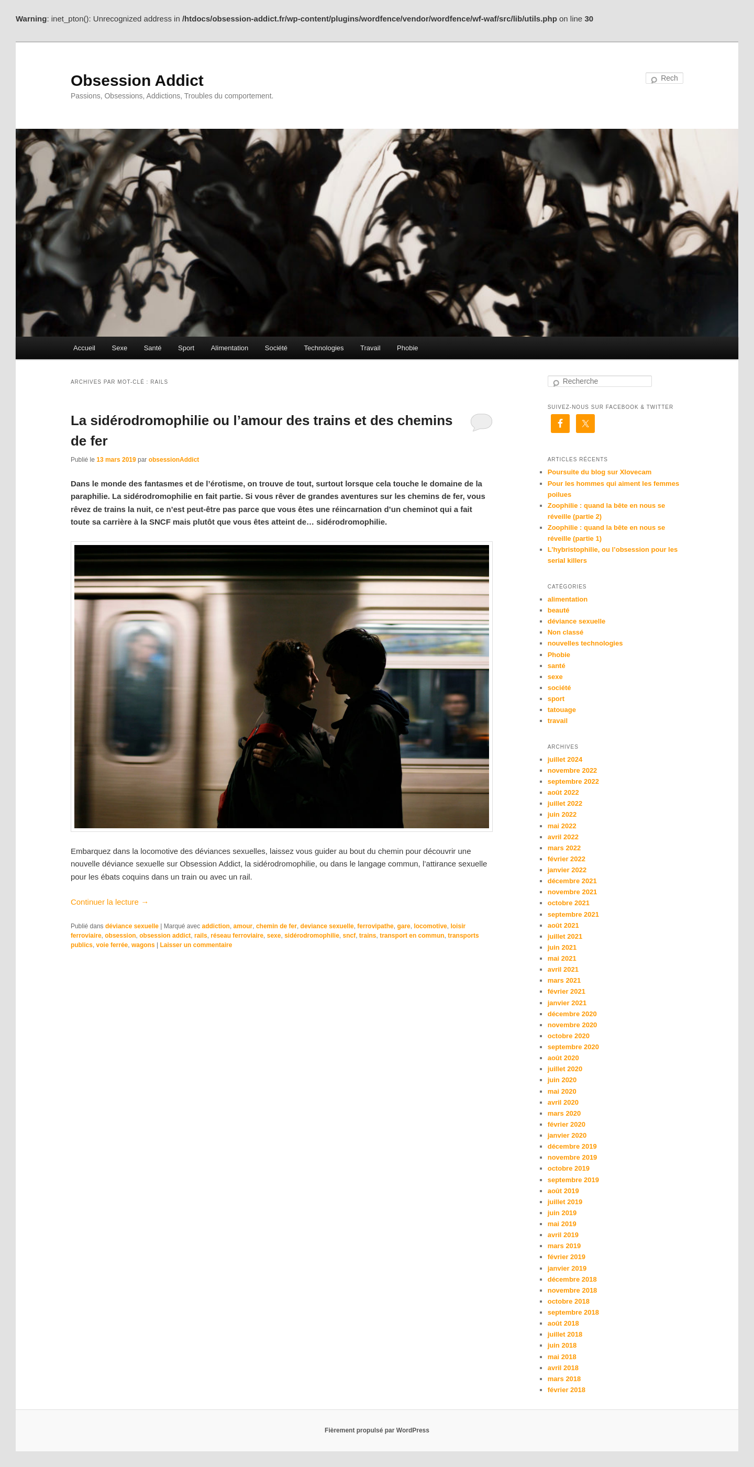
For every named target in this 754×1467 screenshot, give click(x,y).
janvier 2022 (567, 870)
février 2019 (566, 1257)
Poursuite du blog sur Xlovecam (600, 472)
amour (243, 926)
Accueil (84, 348)
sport (556, 699)
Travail (370, 348)
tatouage (562, 710)
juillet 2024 (565, 759)
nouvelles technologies (585, 643)
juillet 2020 (565, 1069)
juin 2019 (562, 1213)
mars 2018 (564, 1379)
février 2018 (566, 1390)
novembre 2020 (572, 1025)
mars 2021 (564, 980)
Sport (186, 348)
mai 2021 (562, 958)
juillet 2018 (565, 1334)
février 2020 (566, 1124)
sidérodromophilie (311, 935)
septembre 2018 (573, 1312)
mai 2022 (562, 826)
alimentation (568, 599)
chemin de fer (276, 926)
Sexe (119, 348)
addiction (216, 926)
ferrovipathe (375, 926)
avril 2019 (563, 1235)
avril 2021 (563, 969)
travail (558, 721)
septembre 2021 (573, 914)
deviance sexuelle (327, 926)
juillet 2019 (565, 1202)
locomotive (430, 926)
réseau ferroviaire (236, 935)
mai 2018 (562, 1357)
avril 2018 (563, 1368)
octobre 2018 (569, 1301)
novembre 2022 (572, 770)
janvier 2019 (567, 1268)
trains (367, 935)
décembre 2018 (572, 1279)
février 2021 (566, 991)
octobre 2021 (569, 903)
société (559, 688)
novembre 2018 (572, 1290)
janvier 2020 (567, 1135)
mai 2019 (562, 1224)
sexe (274, 935)
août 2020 (563, 1058)
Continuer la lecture (110, 901)
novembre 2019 (572, 1157)
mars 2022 (564, 848)
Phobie (407, 348)
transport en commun (412, 935)
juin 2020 (562, 1080)
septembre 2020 (573, 1047)
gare (403, 926)
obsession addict (165, 935)
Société (276, 348)
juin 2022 (562, 814)
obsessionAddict (174, 459)
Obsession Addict (137, 80)
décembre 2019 (572, 1146)
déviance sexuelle (132, 926)
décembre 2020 (572, 1014)
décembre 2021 (572, 881)
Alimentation (230, 348)
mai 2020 (562, 1091)
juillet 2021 (565, 936)
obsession (120, 935)
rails (200, 935)
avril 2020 (563, 1102)
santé (557, 666)
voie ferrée (112, 945)
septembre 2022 (573, 781)
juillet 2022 (565, 803)
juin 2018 (562, 1345)
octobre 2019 (569, 1168)
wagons (143, 945)
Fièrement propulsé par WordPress (377, 1430)
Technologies (324, 348)
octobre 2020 (569, 1036)
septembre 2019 (573, 1180)
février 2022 (566, 859)
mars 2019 (564, 1246)
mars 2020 (564, 1113)
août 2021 (563, 925)
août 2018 (563, 1323)
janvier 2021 (567, 1003)
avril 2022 (563, 837)
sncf (349, 935)
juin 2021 (562, 947)
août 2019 (563, 1191)
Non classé (566, 632)
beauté (559, 610)
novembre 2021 (572, 892)
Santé (153, 348)
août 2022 (563, 792)
